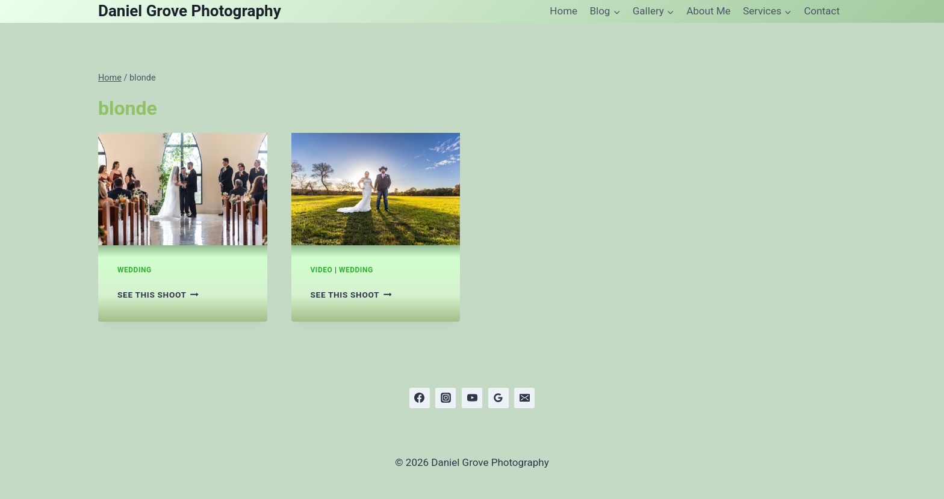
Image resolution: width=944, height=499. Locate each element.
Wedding (134, 270)
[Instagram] (445, 398)
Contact (821, 11)
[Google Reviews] (498, 398)
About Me (708, 11)
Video (322, 270)
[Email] (524, 398)
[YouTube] (472, 398)
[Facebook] (419, 398)
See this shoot (158, 294)
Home (563, 11)
